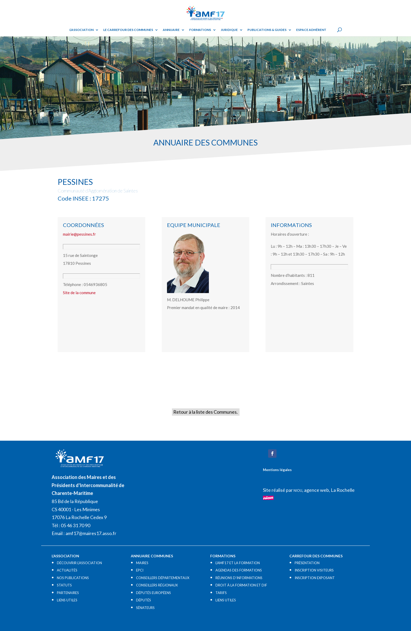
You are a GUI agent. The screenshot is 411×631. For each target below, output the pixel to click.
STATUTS (64, 585)
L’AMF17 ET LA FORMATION (237, 563)
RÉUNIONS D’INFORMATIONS (238, 578)
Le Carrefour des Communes (128, 30)
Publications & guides (266, 30)
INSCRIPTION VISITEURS (314, 570)
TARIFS (221, 593)
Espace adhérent (311, 30)
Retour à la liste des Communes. (205, 412)
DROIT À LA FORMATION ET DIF (241, 585)
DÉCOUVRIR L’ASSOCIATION (79, 563)
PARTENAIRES (68, 593)
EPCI (139, 570)
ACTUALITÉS (67, 570)
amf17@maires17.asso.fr (91, 533)
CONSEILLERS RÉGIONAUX (157, 585)
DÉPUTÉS (143, 600)
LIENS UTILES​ (67, 600)
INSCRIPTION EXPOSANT (315, 578)
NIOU (298, 490)
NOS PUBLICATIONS (73, 578)
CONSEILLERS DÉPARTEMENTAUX (162, 578)
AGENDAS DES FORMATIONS (238, 570)
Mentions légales (277, 470)
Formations (200, 30)
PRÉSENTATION (307, 563)
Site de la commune (79, 292)
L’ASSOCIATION (81, 30)
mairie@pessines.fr (79, 234)
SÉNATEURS (145, 608)
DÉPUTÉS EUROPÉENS (153, 593)
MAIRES (142, 563)
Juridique (229, 30)
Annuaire (171, 30)
